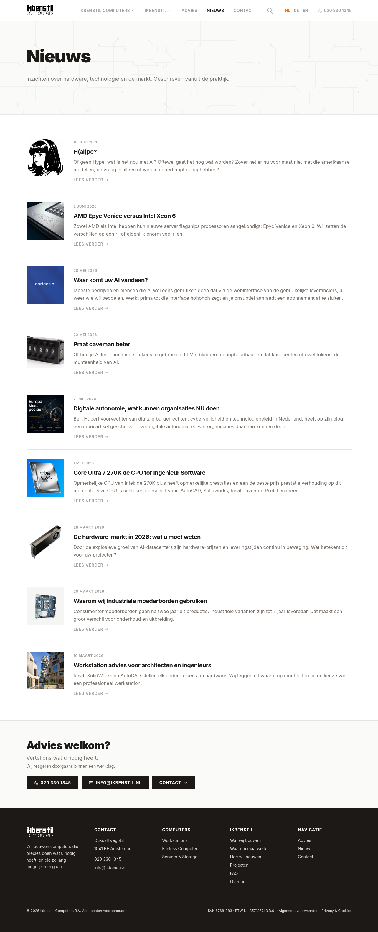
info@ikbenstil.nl (115, 782)
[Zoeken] (270, 10)
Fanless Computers (180, 848)
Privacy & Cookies (336, 910)
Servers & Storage (179, 856)
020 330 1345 (334, 10)
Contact (243, 10)
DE (296, 10)
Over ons (239, 881)
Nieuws (215, 10)
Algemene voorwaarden (298, 910)
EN (305, 10)
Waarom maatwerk (248, 848)
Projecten (239, 865)
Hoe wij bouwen (245, 856)
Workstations (175, 840)
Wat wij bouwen (245, 840)
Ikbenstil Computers (107, 10)
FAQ (234, 873)
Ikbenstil (158, 10)
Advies (189, 10)
